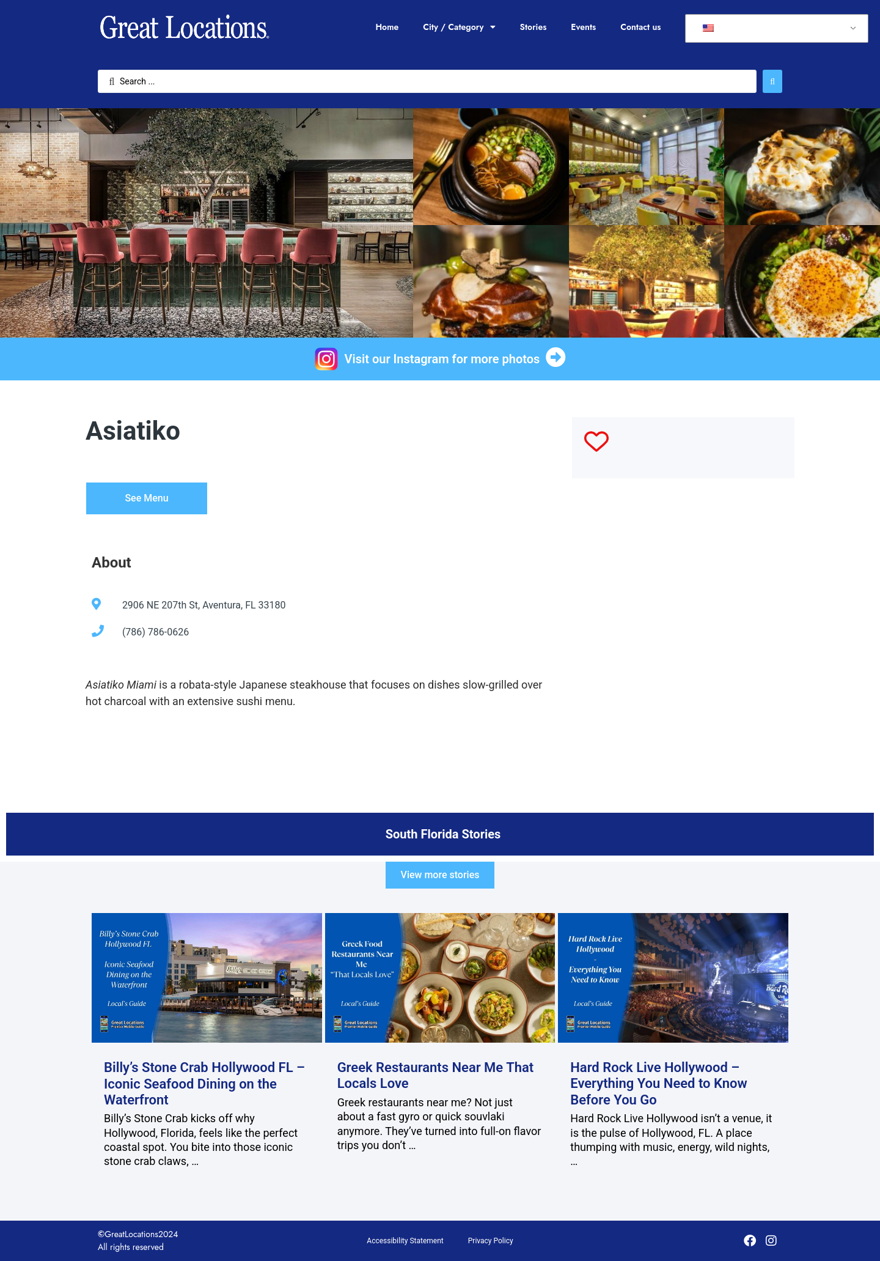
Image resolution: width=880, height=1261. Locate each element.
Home (386, 27)
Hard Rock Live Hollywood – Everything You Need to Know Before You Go (658, 1084)
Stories (533, 27)
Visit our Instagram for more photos (442, 359)
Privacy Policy (490, 1241)
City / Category (459, 27)
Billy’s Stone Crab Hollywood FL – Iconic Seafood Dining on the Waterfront (204, 1084)
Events (583, 27)
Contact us (640, 27)
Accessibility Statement (405, 1241)
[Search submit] (772, 81)
